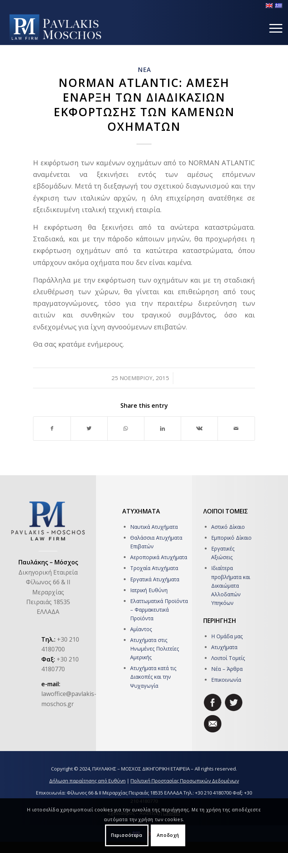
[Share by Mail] (236, 428)
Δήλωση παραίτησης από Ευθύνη (87, 780)
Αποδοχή (168, 835)
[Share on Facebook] (51, 428)
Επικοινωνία (226, 679)
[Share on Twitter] (89, 428)
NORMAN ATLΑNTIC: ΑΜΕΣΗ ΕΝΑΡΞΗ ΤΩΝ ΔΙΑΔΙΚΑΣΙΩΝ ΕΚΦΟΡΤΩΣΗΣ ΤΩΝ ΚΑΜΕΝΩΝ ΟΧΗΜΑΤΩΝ (144, 104)
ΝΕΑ (144, 69)
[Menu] (272, 28)
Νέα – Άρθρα (227, 668)
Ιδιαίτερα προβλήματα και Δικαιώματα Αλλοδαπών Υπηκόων (230, 585)
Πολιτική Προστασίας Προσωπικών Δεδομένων (184, 780)
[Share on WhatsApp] (126, 428)
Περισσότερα (126, 835)
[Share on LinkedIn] (162, 428)
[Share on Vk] (199, 428)
